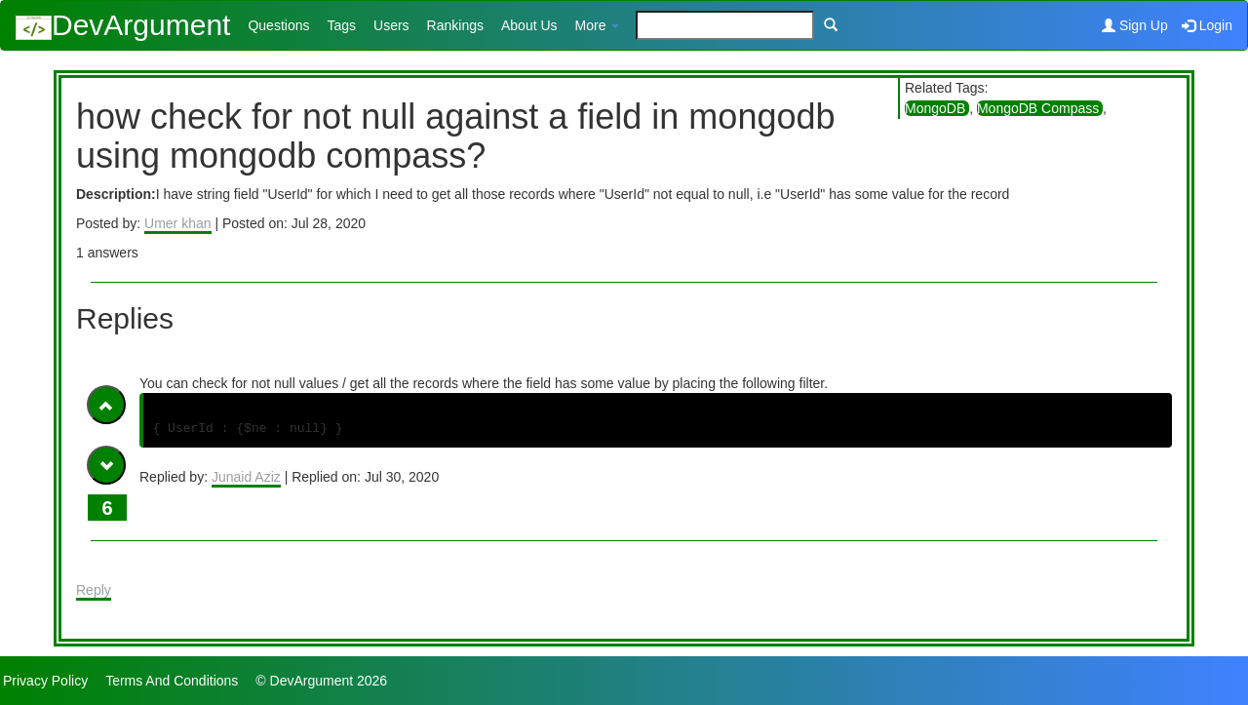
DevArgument (123, 25)
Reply (93, 590)
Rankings (455, 25)
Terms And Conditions (171, 680)
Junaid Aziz (246, 477)
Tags (341, 25)
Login (1207, 25)
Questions (278, 25)
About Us (529, 25)
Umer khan (177, 223)
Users (391, 25)
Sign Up (1135, 25)
